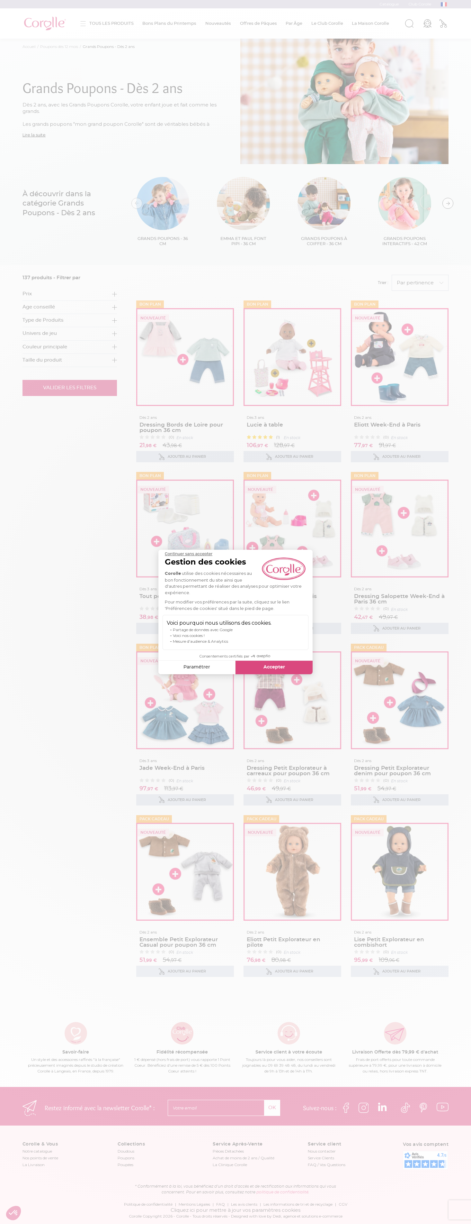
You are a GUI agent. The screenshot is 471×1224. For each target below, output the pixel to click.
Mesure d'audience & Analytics (200, 641)
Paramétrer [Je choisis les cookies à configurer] (196, 667)
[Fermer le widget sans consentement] (189, 554)
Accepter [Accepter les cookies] (274, 667)
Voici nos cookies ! (189, 635)
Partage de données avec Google (203, 629)
